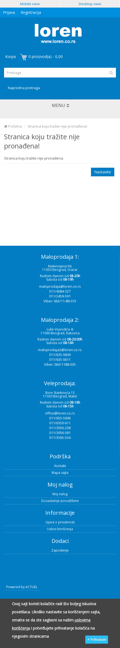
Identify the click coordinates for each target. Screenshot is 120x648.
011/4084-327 (60, 291)
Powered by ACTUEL (21, 587)
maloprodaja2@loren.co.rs (60, 349)
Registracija (31, 12)
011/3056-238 (60, 427)
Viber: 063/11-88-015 (59, 301)
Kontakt (60, 466)
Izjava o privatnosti (60, 522)
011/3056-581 (60, 432)
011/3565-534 (60, 437)
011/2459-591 (60, 296)
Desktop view (90, 3)
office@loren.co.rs (60, 413)
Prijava (9, 12)
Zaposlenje (60, 550)
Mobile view (30, 3)
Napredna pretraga (24, 87)
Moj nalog (60, 494)
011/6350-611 (60, 422)
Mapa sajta (60, 472)
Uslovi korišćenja (60, 529)
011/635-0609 (60, 354)
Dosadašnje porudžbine (60, 500)
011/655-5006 (60, 418)
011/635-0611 (60, 359)
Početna (13, 126)
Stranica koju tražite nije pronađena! (57, 126)
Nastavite (102, 171)
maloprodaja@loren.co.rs (60, 286)
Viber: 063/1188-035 (60, 364)
